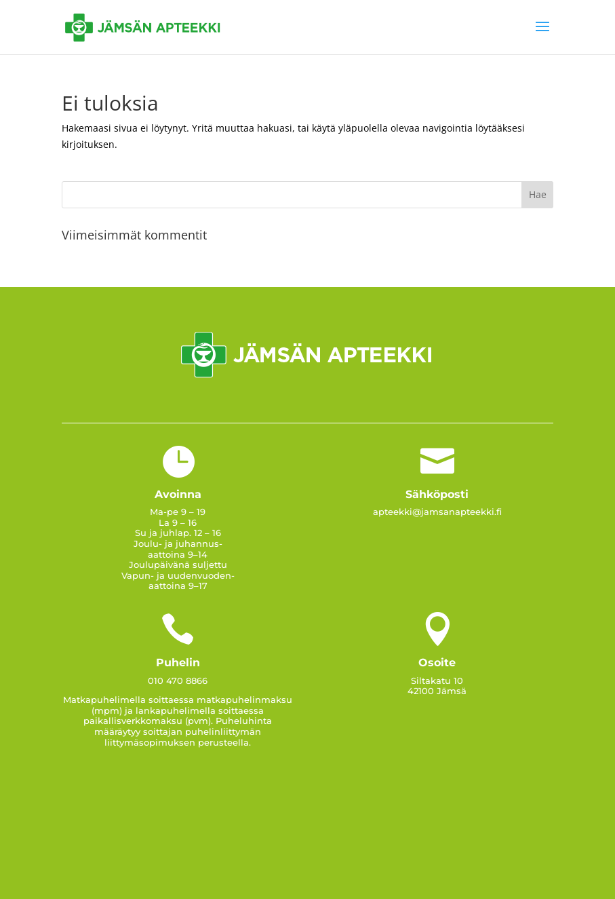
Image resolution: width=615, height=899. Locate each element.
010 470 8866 (177, 680)
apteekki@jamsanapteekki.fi (437, 511)
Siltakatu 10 (437, 680)
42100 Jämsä (437, 690)
